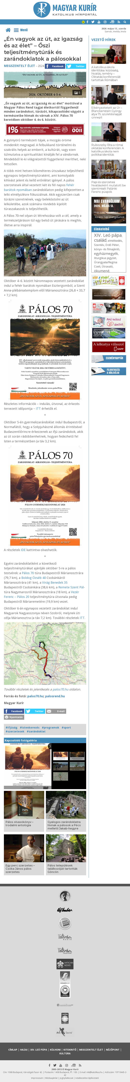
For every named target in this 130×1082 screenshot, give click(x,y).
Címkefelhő (101, 229)
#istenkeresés (29, 727)
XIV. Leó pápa (108, 235)
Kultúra (65, 1053)
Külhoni (55, 1049)
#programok (50, 727)
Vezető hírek (103, 39)
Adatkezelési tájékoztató (87, 1078)
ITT (38, 408)
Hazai (23, 1049)
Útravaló (107, 266)
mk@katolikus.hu (94, 1072)
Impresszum (37, 1078)
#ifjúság (11, 727)
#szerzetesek (15, 731)
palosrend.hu (55, 696)
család (100, 240)
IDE (23, 550)
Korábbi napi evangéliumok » (109, 218)
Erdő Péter (112, 245)
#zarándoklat (36, 731)
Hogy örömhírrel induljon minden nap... (107, 208)
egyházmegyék (106, 253)
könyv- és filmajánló (106, 249)
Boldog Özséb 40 (34, 578)
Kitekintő (69, 1049)
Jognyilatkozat (66, 1078)
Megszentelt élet (19, 66)
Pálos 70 (28, 573)
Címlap (12, 1049)
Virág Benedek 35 (54, 582)
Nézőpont (113, 1049)
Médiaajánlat (51, 1078)
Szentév (99, 245)
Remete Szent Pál (71, 587)
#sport (66, 727)
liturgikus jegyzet (105, 258)
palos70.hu (60, 689)
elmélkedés (115, 241)
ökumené (101, 271)
